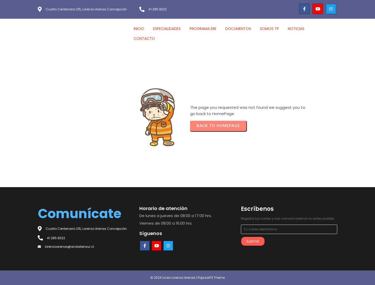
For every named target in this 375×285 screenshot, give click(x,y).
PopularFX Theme (211, 277)
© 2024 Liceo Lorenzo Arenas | (174, 277)
